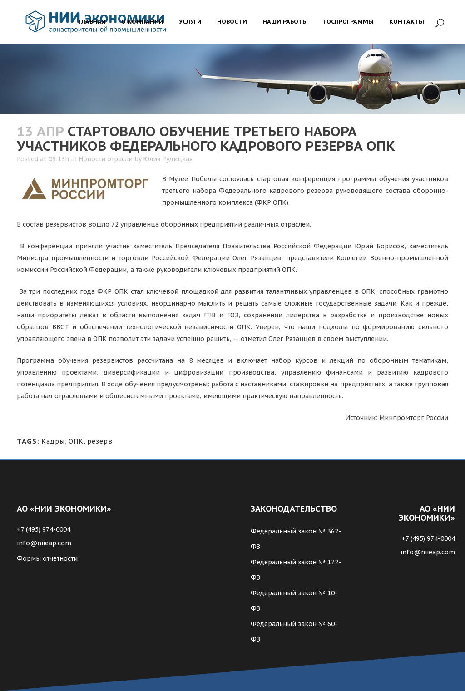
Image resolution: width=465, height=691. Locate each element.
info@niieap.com (44, 543)
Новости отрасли (106, 159)
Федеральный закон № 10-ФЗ (294, 600)
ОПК (76, 441)
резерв (100, 441)
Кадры (53, 441)
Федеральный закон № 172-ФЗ (296, 570)
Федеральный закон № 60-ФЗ (294, 631)
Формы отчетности (47, 558)
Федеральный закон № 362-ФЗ (296, 539)
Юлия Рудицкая (168, 159)
